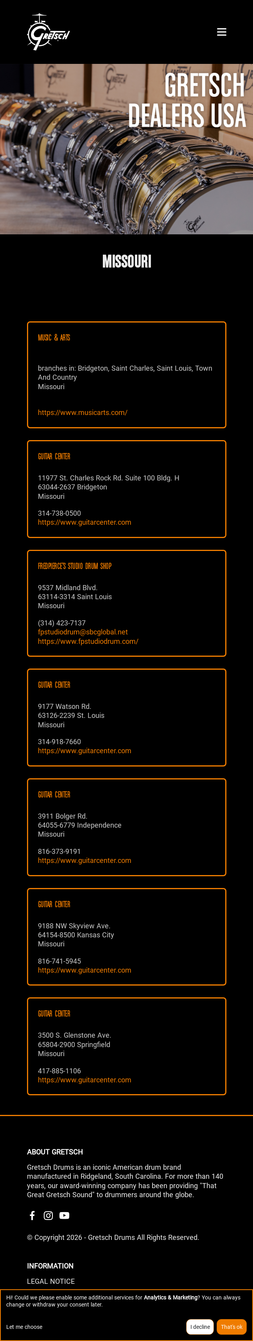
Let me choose (24, 1327)
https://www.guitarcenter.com (84, 522)
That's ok (231, 1327)
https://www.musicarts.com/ (82, 412)
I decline (200, 1327)
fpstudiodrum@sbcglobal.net (83, 632)
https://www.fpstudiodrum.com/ (88, 641)
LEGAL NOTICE (51, 1281)
